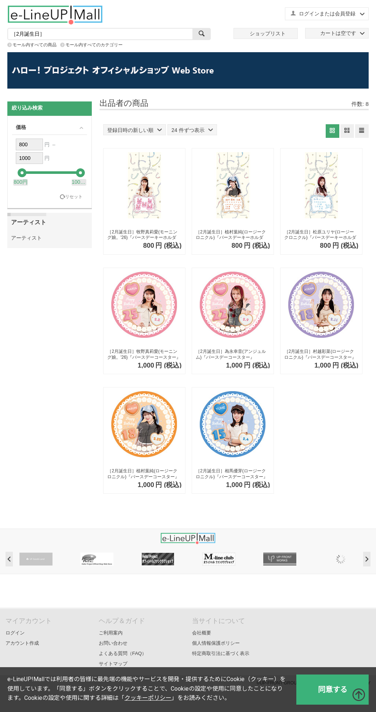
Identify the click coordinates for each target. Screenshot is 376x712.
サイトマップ (113, 663)
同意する (332, 689)
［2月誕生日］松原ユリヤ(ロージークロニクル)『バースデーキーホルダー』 (320, 235)
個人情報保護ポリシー (216, 643)
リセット (74, 197)
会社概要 (201, 633)
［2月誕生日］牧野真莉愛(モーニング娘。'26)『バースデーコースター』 (144, 354)
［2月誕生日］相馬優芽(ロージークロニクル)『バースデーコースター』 (232, 473)
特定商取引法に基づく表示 (220, 653)
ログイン (15, 633)
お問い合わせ (113, 643)
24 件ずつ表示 (192, 130)
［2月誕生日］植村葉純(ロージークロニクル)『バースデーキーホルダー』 (231, 235)
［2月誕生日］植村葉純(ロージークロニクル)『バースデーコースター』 (143, 473)
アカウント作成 (22, 643)
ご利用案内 (111, 633)
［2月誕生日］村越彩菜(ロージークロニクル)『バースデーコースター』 (320, 354)
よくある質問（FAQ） (123, 653)
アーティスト (26, 238)
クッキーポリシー (147, 697)
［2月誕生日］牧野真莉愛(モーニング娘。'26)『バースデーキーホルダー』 (142, 235)
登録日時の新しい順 (134, 130)
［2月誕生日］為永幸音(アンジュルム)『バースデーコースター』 (231, 354)
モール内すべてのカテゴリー (94, 44)
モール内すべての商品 (34, 44)
